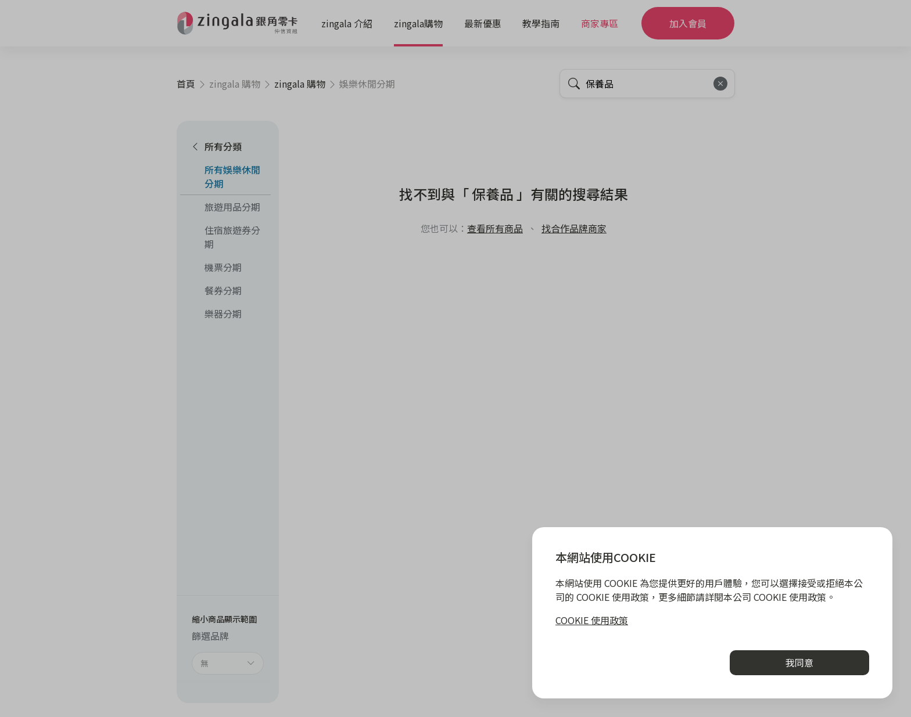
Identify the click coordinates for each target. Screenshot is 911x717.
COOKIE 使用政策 (591, 620)
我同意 (799, 662)
